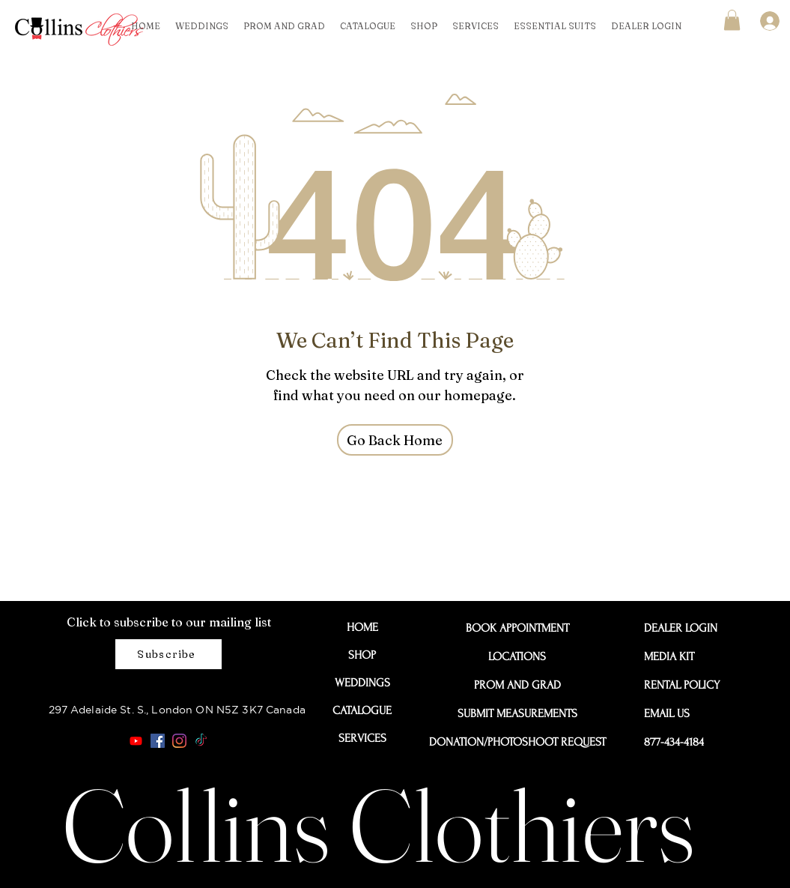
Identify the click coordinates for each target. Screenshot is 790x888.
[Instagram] (179, 741)
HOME (362, 627)
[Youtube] (136, 741)
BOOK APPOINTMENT (517, 628)
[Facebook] (158, 741)
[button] (732, 20)
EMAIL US (667, 713)
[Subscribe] (168, 654)
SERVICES (362, 738)
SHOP (362, 655)
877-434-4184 (674, 742)
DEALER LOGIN (677, 628)
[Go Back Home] (395, 440)
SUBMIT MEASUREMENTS (517, 713)
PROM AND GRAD (517, 685)
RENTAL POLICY (677, 685)
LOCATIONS (517, 656)
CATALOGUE (362, 710)
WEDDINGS (362, 682)
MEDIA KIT (669, 656)
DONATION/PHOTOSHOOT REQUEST (517, 742)
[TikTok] (201, 741)
